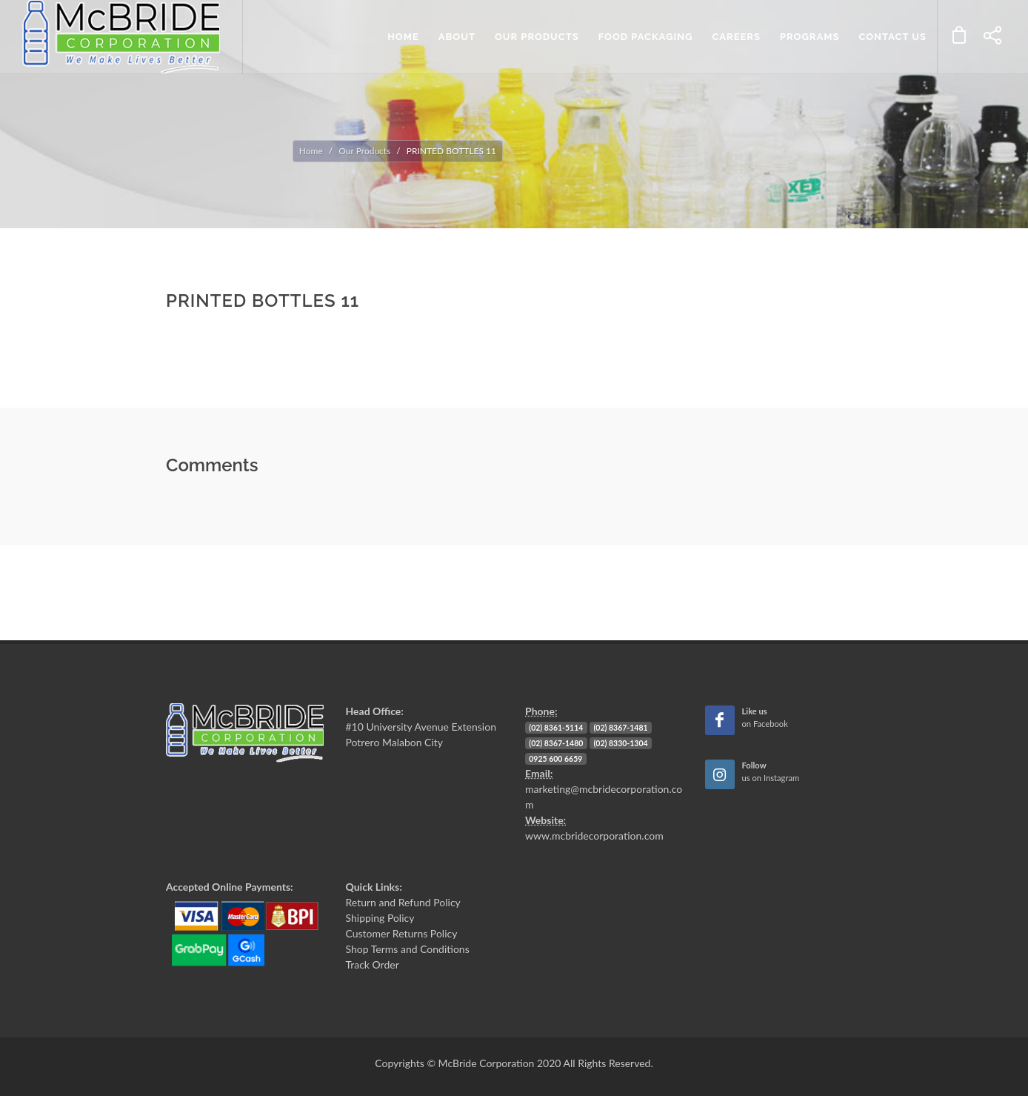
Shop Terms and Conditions (408, 949)
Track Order (372, 964)
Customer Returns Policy (402, 933)
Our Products (364, 150)
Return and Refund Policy (403, 902)
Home (311, 150)
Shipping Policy (380, 917)
